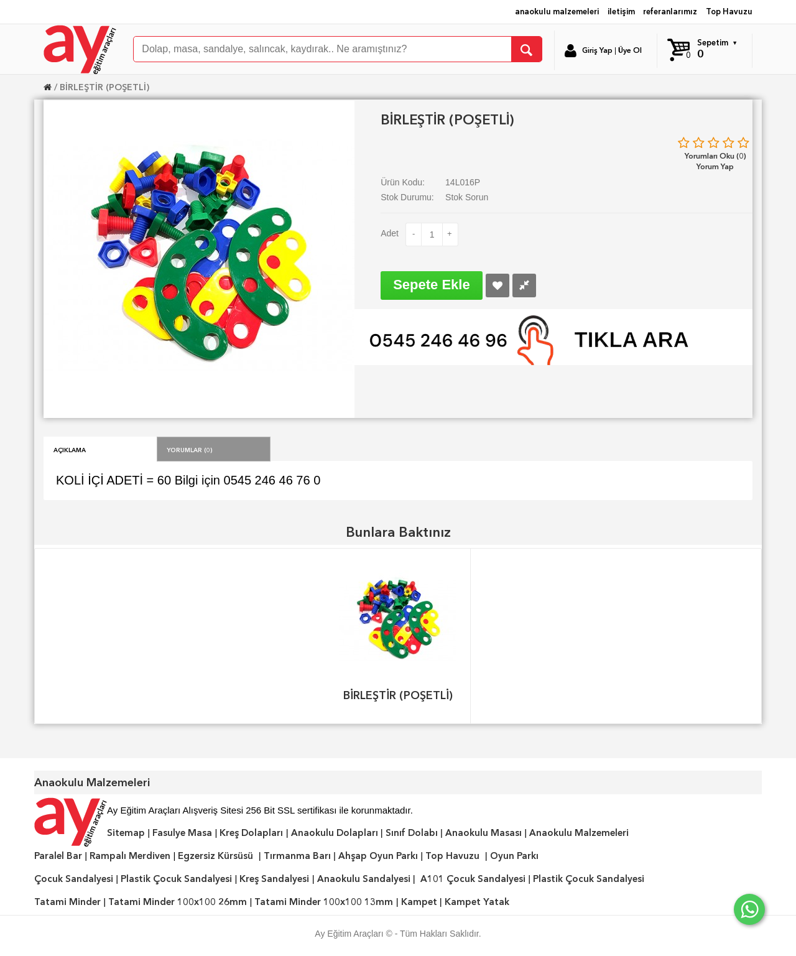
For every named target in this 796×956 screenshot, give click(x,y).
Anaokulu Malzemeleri (579, 832)
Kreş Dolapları (251, 832)
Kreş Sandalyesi (274, 878)
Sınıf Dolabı (412, 832)
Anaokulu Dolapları (334, 832)
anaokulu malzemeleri (557, 11)
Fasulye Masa (182, 832)
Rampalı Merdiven (130, 855)
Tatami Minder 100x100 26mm (177, 901)
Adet (390, 233)
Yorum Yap (715, 166)
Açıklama (69, 449)
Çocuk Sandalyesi (73, 878)
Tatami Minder (67, 901)
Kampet (419, 901)
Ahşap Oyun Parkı (378, 855)
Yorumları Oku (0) (715, 156)
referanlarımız (670, 11)
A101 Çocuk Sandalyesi (472, 878)
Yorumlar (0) (190, 449)
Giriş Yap (597, 50)
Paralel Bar (58, 855)
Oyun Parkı (514, 855)
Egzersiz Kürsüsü (215, 855)
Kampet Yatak (477, 901)
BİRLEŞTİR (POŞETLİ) (104, 87)
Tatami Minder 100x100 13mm (323, 901)
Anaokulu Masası (483, 832)
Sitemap (126, 832)
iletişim (621, 11)
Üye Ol (630, 50)
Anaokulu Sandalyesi (363, 878)
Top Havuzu (729, 11)
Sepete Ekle (431, 284)
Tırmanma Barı (297, 855)
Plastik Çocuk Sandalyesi (176, 878)
